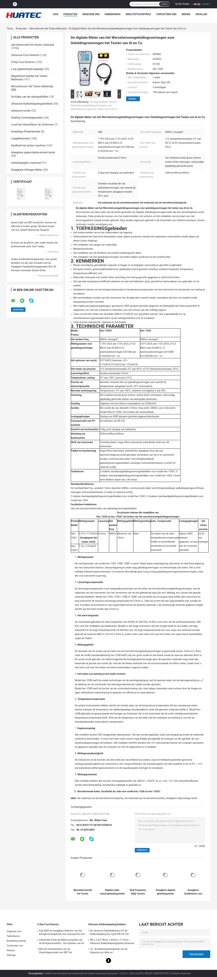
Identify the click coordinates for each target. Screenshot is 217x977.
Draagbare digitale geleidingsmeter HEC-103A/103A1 (165, 892)
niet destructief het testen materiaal (32, 44)
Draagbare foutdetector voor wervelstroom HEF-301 (193, 892)
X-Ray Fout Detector (23, 62)
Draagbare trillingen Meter (26, 169)
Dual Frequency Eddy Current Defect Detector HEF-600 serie (138, 892)
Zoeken (164, 4)
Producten (70, 14)
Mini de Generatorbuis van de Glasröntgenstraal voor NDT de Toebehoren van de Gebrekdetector (57, 951)
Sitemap (11, 955)
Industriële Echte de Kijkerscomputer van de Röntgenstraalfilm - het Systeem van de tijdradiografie (61, 942)
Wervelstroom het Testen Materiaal (47, 28)
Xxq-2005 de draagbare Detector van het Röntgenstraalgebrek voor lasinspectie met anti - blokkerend (62, 932)
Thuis (10, 28)
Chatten (132, 98)
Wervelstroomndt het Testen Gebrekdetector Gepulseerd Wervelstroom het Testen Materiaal (82, 892)
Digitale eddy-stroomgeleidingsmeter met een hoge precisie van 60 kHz (112, 892)
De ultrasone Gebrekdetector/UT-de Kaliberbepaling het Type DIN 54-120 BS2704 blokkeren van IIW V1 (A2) (109, 932)
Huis (55, 14)
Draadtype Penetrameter (25, 131)
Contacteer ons (166, 14)
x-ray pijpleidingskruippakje (27, 69)
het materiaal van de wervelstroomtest (144, 798)
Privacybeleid (35, 973)
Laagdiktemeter (20, 138)
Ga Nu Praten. (182, 4)
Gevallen (201, 14)
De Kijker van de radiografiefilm (29, 96)
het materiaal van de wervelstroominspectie (100, 798)
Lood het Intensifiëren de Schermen (32, 124)
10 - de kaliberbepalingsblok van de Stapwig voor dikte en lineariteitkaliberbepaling (108, 951)
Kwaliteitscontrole (138, 14)
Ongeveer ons (91, 14)
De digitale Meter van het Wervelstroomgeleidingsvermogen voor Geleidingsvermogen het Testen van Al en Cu (94, 105)
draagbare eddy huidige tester (181, 798)
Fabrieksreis (113, 14)
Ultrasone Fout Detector (25, 55)
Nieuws (186, 14)
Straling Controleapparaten (27, 117)
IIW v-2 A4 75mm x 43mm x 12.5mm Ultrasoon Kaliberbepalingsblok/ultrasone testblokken (112, 942)
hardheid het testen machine (28, 145)
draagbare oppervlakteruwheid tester (33, 152)
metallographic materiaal (26, 162)
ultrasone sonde (20, 110)
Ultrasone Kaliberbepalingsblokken (32, 103)
